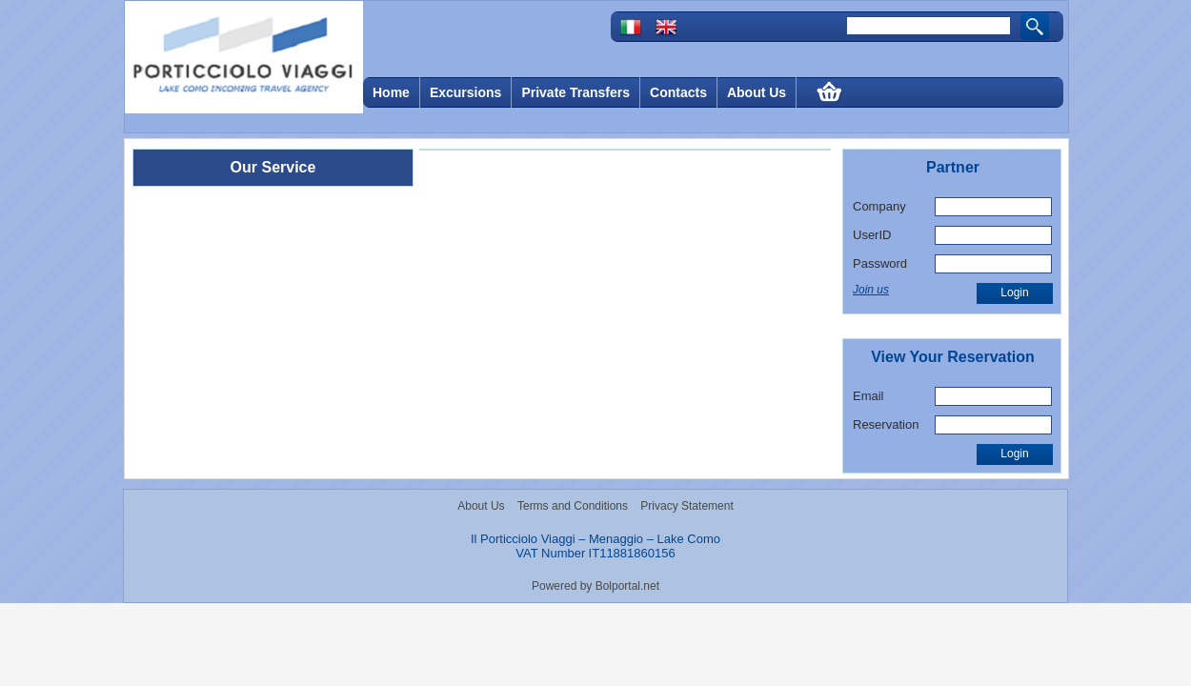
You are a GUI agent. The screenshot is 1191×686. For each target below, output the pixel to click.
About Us (756, 92)
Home (391, 92)
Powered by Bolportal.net (595, 586)
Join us (871, 289)
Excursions (465, 92)
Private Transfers (575, 92)
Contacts (678, 92)
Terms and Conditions (572, 506)
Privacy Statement (686, 506)
